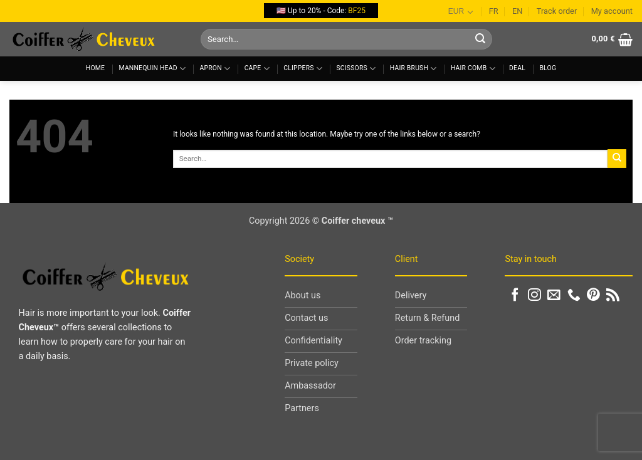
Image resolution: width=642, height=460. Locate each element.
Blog (547, 68)
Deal (517, 68)
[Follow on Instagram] (534, 295)
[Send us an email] (553, 295)
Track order (557, 11)
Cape (257, 69)
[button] (612, 39)
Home (95, 68)
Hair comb (473, 69)
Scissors (356, 69)
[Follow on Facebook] (515, 295)
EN (517, 11)
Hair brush (413, 69)
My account (612, 11)
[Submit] (480, 39)
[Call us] (574, 295)
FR (493, 11)
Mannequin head (152, 69)
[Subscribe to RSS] (612, 295)
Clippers (302, 69)
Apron (215, 69)
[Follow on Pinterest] (593, 295)
